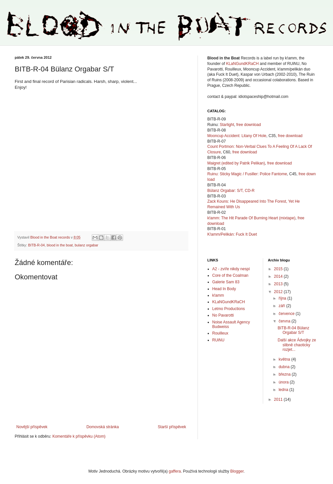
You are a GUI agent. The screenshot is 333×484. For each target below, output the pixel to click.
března (285, 374)
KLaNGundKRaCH (242, 63)
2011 (279, 399)
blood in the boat (60, 245)
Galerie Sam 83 (225, 282)
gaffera (175, 471)
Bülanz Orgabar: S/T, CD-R (231, 190)
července (286, 313)
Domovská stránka (103, 427)
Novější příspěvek (31, 427)
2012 (279, 291)
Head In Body (224, 289)
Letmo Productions (228, 308)
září (282, 306)
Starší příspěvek (172, 427)
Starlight (227, 124)
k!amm (218, 295)
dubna (284, 367)
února (284, 382)
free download (248, 124)
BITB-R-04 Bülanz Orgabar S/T (293, 330)
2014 (279, 276)
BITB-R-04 (36, 245)
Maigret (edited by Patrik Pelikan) (236, 163)
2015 (279, 269)
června (284, 321)
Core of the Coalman (230, 275)
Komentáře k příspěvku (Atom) (78, 436)
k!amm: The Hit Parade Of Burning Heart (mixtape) (251, 218)
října (282, 298)
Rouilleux (220, 333)
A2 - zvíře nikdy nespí (231, 269)
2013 (279, 284)
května (284, 359)
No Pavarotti (223, 315)
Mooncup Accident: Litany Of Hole (236, 135)
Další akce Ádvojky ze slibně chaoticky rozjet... (297, 345)
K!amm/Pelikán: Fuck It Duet (232, 234)
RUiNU (218, 340)
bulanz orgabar (86, 245)
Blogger (237, 471)
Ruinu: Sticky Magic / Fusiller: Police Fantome (247, 174)
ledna (283, 389)
